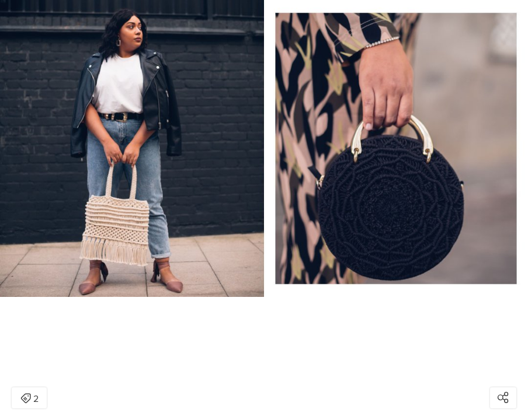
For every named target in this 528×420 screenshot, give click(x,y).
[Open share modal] (503, 397)
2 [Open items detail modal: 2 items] (29, 399)
